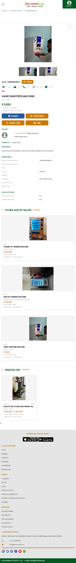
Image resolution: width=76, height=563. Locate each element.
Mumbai (5, 454)
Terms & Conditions (10, 494)
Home (4, 10)
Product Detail (16, 10)
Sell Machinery (8, 519)
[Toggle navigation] (3, 4)
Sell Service (6, 523)
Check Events (7, 527)
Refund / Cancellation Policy (13, 498)
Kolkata (5, 458)
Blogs (4, 482)
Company (5, 479)
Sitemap (5, 502)
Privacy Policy (8, 490)
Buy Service (6, 515)
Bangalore (6, 469)
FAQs (4, 486)
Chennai (5, 462)
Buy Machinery (7, 511)
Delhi (4, 450)
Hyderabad (6, 465)
